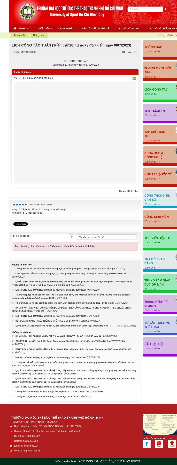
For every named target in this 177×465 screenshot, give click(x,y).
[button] (134, 78)
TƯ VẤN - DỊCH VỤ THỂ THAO (157, 325)
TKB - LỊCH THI (155, 110)
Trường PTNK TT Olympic (156, 304)
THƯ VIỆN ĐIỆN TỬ (157, 238)
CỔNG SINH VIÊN (156, 216)
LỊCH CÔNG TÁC (156, 89)
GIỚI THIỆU (44, 28)
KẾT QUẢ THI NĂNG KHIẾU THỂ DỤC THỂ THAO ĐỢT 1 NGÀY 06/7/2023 (51, 321)
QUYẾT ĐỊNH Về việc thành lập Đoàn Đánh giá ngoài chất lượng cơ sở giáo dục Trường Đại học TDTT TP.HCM (70, 341)
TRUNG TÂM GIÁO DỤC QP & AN (157, 282)
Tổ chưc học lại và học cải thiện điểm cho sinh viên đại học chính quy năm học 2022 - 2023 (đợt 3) (64, 303)
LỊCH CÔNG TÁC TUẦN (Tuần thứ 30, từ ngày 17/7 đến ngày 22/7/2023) (50, 316)
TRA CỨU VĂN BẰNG (154, 261)
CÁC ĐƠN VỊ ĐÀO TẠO (128, 28)
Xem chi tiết (152, 51)
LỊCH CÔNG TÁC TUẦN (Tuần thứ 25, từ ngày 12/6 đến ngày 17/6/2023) (50, 387)
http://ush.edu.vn (32, 450)
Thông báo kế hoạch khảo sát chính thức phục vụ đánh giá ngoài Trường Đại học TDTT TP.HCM (63, 268)
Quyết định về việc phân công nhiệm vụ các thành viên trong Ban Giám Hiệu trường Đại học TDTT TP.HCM (68, 326)
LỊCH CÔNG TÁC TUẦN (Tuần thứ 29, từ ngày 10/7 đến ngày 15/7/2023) (50, 290)
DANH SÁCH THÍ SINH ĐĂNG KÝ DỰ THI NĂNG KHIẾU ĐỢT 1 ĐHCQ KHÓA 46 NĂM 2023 (59, 336)
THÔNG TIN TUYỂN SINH (157, 70)
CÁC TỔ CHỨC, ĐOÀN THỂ (95, 28)
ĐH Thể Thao (133, 191)
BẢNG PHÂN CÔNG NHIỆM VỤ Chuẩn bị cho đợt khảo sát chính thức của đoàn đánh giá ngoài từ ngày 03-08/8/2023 (73, 349)
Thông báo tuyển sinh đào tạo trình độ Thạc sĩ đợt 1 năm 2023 (46, 396)
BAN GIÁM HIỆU (66, 28)
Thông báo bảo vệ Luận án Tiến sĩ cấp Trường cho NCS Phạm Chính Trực (52, 391)
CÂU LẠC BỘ (153, 344)
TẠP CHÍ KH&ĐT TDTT (155, 134)
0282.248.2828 (30, 441)
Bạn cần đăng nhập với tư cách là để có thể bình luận (55, 246)
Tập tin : (33, 78)
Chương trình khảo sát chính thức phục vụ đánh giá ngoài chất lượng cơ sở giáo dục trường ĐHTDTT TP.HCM (70, 273)
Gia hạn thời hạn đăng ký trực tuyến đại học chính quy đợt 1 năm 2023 (50, 357)
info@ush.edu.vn (29, 445)
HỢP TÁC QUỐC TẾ (157, 174)
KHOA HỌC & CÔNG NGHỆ (153, 155)
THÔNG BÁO (153, 47)
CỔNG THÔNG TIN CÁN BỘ (157, 198)
